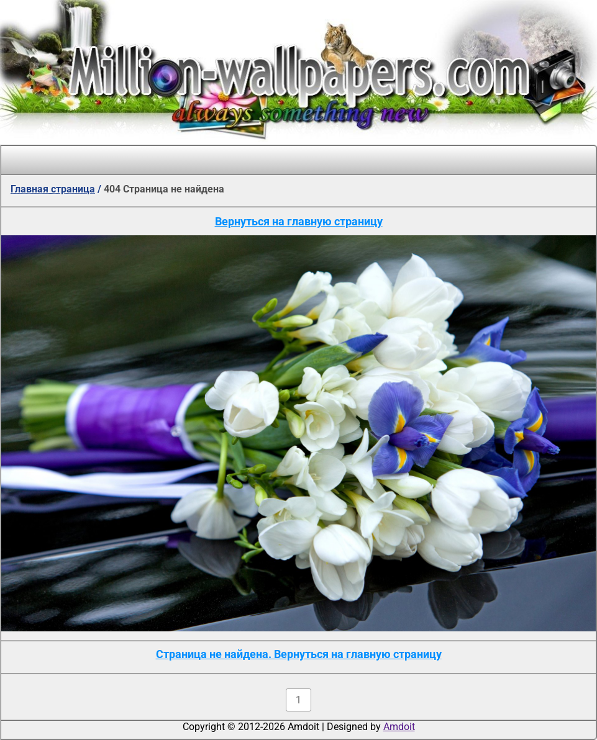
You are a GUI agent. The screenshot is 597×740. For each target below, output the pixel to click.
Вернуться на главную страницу (299, 221)
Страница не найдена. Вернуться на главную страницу (299, 654)
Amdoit (399, 727)
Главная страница (53, 189)
